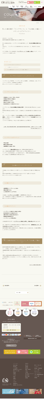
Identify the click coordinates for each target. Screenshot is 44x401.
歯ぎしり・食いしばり (37, 367)
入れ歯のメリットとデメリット (13, 68)
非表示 (10, 62)
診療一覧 (26, 367)
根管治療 (26, 370)
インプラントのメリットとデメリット (14, 65)
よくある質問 (15, 370)
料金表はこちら (11, 347)
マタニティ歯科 (36, 378)
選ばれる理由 (13, 7)
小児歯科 (26, 374)
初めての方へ (17, 7)
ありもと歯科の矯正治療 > (35, 267)
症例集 (14, 380)
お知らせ (14, 381)
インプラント (22, 34)
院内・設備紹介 (31, 7)
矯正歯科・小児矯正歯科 (38, 370)
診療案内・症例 (21, 7)
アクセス (14, 377)
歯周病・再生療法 (28, 371)
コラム (14, 382)
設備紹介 (14, 376)
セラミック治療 (36, 372)
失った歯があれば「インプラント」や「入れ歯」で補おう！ (19, 71)
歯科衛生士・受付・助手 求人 (17, 387)
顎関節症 (26, 380)
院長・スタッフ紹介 (26, 7)
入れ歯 (26, 373)
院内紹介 (14, 374)
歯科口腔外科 (27, 377)
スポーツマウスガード (37, 375)
